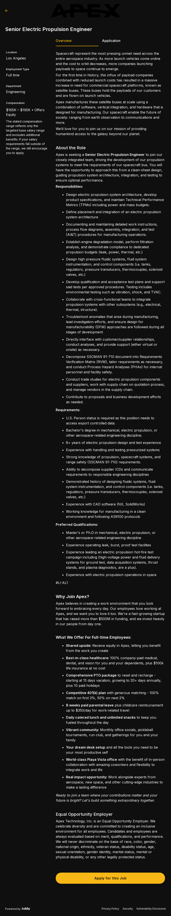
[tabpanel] (110, 467)
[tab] (77, 42)
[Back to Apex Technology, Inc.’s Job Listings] (7, 10)
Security (128, 908)
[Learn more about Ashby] (17, 909)
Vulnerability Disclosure (151, 908)
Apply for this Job (110, 878)
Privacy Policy (110, 908)
